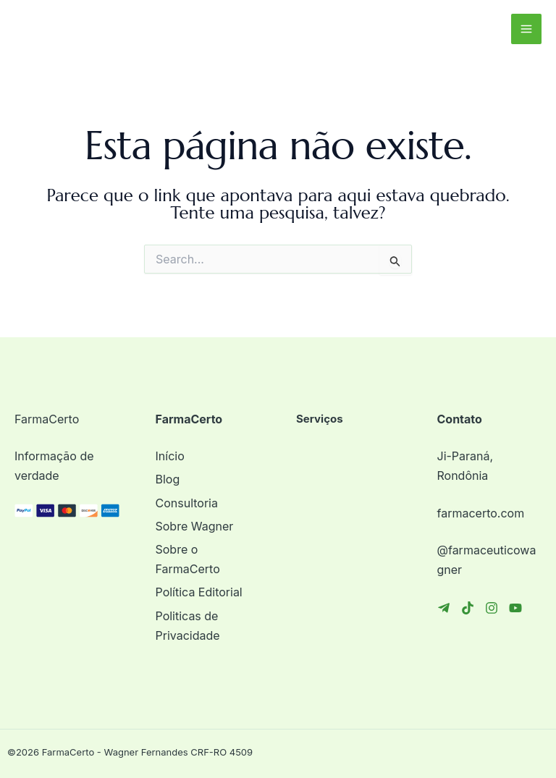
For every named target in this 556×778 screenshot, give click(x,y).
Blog (168, 479)
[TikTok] (467, 607)
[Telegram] (443, 607)
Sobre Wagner (195, 526)
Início (170, 456)
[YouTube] (515, 607)
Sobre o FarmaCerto (188, 559)
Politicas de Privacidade (188, 626)
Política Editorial (199, 592)
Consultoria (187, 503)
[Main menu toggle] (526, 29)
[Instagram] (491, 607)
